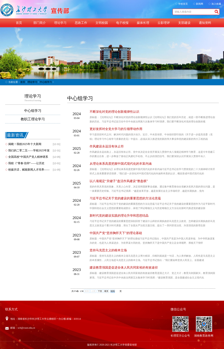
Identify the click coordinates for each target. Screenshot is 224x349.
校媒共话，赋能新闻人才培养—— (29, 169)
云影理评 (163, 23)
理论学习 (60, 23)
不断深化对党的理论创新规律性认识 (114, 111)
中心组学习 (46, 82)
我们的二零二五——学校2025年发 (29, 150)
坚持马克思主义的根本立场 (108, 250)
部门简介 (39, 23)
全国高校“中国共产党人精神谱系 (28, 156)
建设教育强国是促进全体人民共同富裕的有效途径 (124, 267)
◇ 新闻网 (198, 4)
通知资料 (205, 23)
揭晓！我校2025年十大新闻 (24, 144)
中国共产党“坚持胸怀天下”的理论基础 (116, 233)
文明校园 (101, 23)
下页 (100, 291)
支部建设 (184, 23)
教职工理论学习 (33, 119)
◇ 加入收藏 (214, 4)
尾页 (106, 291)
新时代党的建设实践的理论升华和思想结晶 (119, 215)
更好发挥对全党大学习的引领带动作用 (116, 129)
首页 (19, 23)
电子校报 (122, 23)
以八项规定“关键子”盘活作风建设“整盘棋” (119, 181)
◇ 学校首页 (181, 4)
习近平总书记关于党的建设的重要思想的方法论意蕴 (125, 198)
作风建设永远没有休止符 (107, 146)
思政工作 (81, 23)
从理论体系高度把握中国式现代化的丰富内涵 (121, 163)
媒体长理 (143, 23)
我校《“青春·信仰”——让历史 (26, 163)
